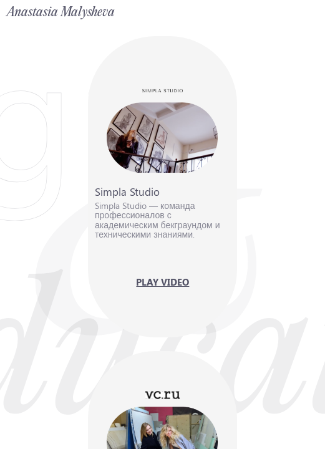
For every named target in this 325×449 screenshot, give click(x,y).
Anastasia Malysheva (61, 13)
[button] (162, 187)
